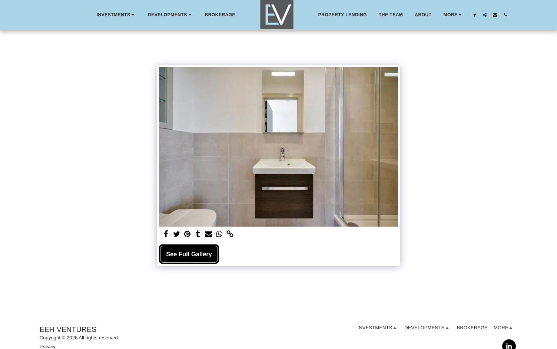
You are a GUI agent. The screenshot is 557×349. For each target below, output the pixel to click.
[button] (116, 14)
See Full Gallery (189, 254)
